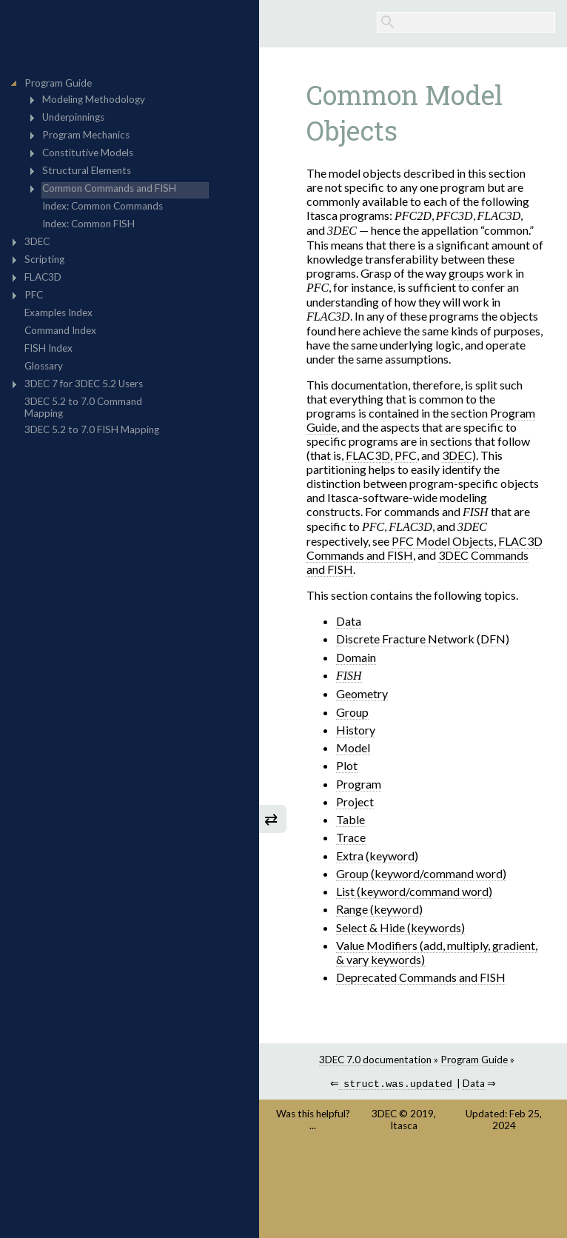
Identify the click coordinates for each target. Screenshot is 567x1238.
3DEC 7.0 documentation (375, 1059)
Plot (347, 765)
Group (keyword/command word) (421, 873)
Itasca (403, 1127)
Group (352, 712)
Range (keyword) (379, 909)
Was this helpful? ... (313, 1121)
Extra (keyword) (377, 856)
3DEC (384, 1115)
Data (348, 621)
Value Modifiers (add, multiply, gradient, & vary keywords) (436, 952)
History (355, 730)
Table (350, 819)
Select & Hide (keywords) (400, 927)
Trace (351, 837)
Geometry (362, 693)
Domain (356, 657)
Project (355, 801)
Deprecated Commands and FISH (421, 977)
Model (353, 747)
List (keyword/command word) (414, 891)
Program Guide (474, 1059)
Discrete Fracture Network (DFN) (422, 639)
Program (358, 784)
